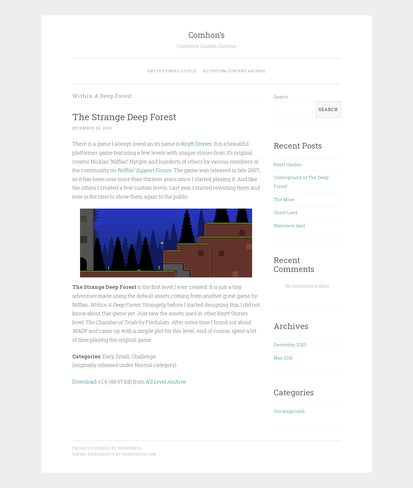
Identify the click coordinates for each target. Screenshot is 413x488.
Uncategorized (289, 411)
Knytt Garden (287, 164)
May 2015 (283, 358)
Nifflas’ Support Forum (144, 170)
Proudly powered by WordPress (107, 448)
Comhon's (206, 35)
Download (84, 381)
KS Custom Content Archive (234, 71)
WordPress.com (139, 454)
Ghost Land (285, 212)
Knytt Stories (196, 143)
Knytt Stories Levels (171, 71)
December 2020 (290, 344)
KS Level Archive (166, 381)
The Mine (284, 199)
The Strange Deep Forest (124, 116)
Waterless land (289, 225)
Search (281, 97)
